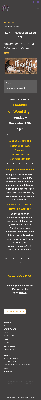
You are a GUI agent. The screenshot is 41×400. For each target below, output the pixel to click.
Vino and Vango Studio (11, 358)
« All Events (9, 23)
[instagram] (38, 2)
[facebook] (33, 2)
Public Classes (9, 349)
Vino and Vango (11, 397)
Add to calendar (15, 311)
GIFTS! (23, 292)
